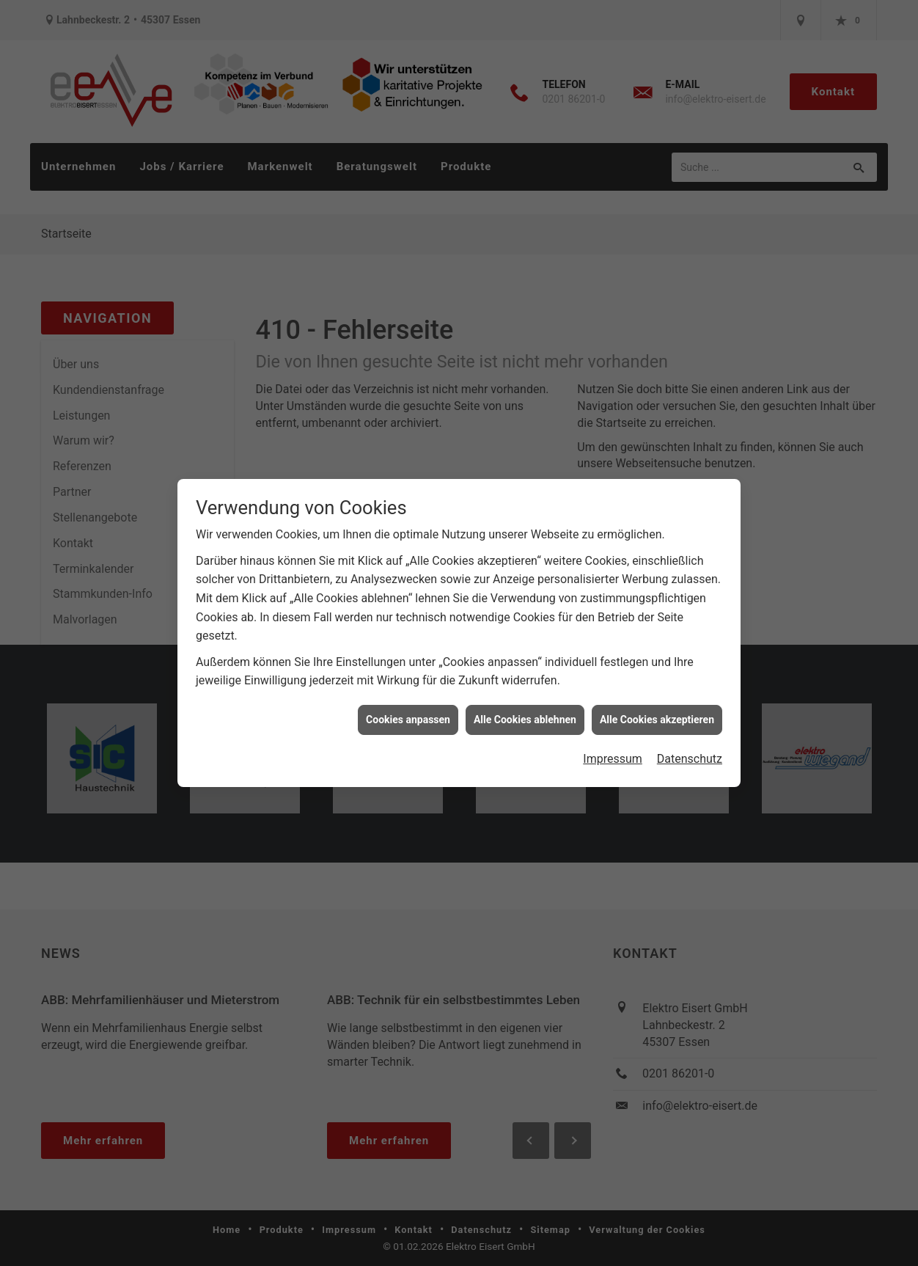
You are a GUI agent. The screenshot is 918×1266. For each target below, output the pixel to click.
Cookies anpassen (408, 705)
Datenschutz (689, 745)
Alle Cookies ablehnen (525, 705)
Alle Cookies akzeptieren (657, 705)
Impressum (612, 745)
